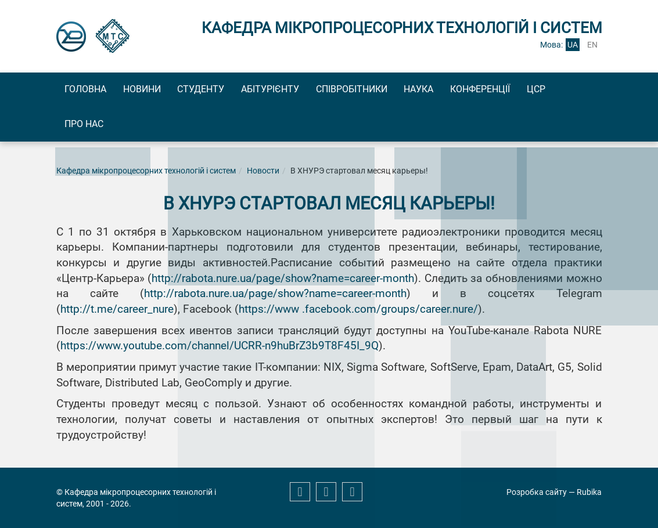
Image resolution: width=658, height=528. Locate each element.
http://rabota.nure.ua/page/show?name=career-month (283, 282)
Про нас (134, 126)
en (592, 44)
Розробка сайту (536, 492)
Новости (263, 174)
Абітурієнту (305, 90)
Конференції (546, 90)
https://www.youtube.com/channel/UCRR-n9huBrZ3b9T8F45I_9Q (219, 349)
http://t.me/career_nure (117, 313)
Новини (157, 90)
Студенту (226, 90)
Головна (91, 90)
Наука (474, 90)
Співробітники (397, 90)
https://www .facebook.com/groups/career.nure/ (358, 313)
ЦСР (79, 126)
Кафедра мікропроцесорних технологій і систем (146, 174)
